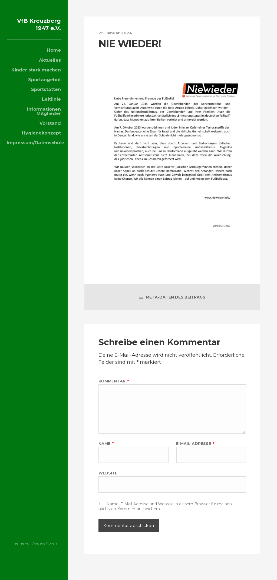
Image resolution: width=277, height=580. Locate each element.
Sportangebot (44, 87)
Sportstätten (46, 96)
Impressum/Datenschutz (34, 150)
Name (106, 449)
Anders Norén (44, 543)
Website (107, 479)
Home (54, 57)
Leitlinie (51, 106)
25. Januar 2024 (117, 32)
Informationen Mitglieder (44, 118)
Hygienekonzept (41, 140)
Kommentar (113, 382)
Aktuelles (50, 67)
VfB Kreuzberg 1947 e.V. (40, 27)
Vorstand (50, 130)
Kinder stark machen (36, 77)
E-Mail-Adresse (195, 449)
